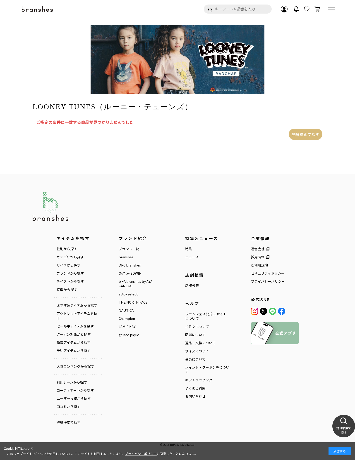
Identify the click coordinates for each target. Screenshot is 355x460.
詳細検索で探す (305, 134)
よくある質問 (195, 388)
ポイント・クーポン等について (207, 369)
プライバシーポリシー (268, 281)
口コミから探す (68, 406)
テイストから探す (70, 281)
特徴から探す (67, 289)
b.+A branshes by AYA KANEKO (135, 283)
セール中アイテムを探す (75, 326)
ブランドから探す (70, 273)
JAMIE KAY (127, 326)
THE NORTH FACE (133, 302)
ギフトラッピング (198, 380)
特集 (188, 249)
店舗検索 (192, 285)
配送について (195, 335)
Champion (127, 318)
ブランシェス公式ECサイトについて (206, 316)
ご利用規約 (259, 265)
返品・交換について (200, 343)
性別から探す (67, 249)
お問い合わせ (195, 396)
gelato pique (129, 335)
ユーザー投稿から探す (74, 398)
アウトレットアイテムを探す (77, 315)
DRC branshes (130, 265)
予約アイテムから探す (73, 350)
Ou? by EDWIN (130, 273)
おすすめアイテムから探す (77, 305)
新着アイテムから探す (73, 342)
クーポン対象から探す (74, 334)
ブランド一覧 (129, 249)
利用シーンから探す (72, 382)
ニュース (192, 257)
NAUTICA (126, 310)
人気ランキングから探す (75, 366)
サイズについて (197, 351)
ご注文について (197, 326)
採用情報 (257, 257)
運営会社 (257, 249)
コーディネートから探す (75, 390)
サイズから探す (68, 265)
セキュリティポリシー (268, 273)
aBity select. (129, 294)
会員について (195, 359)
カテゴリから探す (70, 257)
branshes (126, 257)
